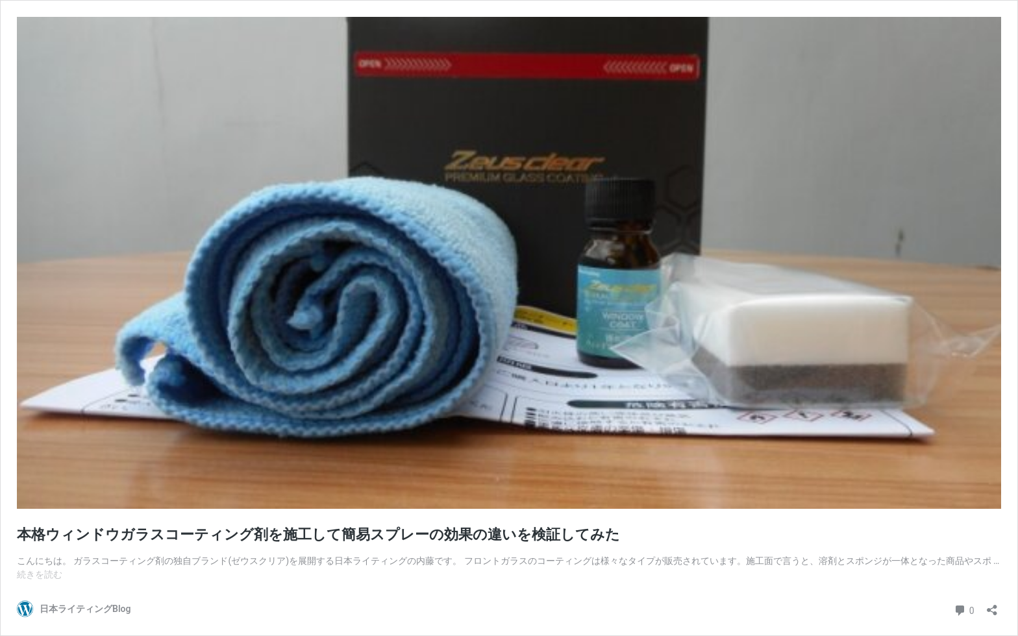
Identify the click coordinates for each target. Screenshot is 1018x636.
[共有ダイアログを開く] (992, 606)
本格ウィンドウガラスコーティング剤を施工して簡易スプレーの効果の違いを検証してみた (318, 534)
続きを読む (39, 574)
